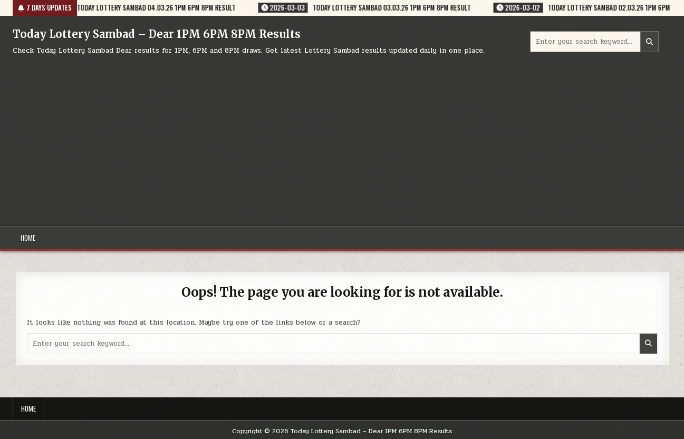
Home (28, 237)
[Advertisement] (342, 136)
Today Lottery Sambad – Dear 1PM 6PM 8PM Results (157, 34)
